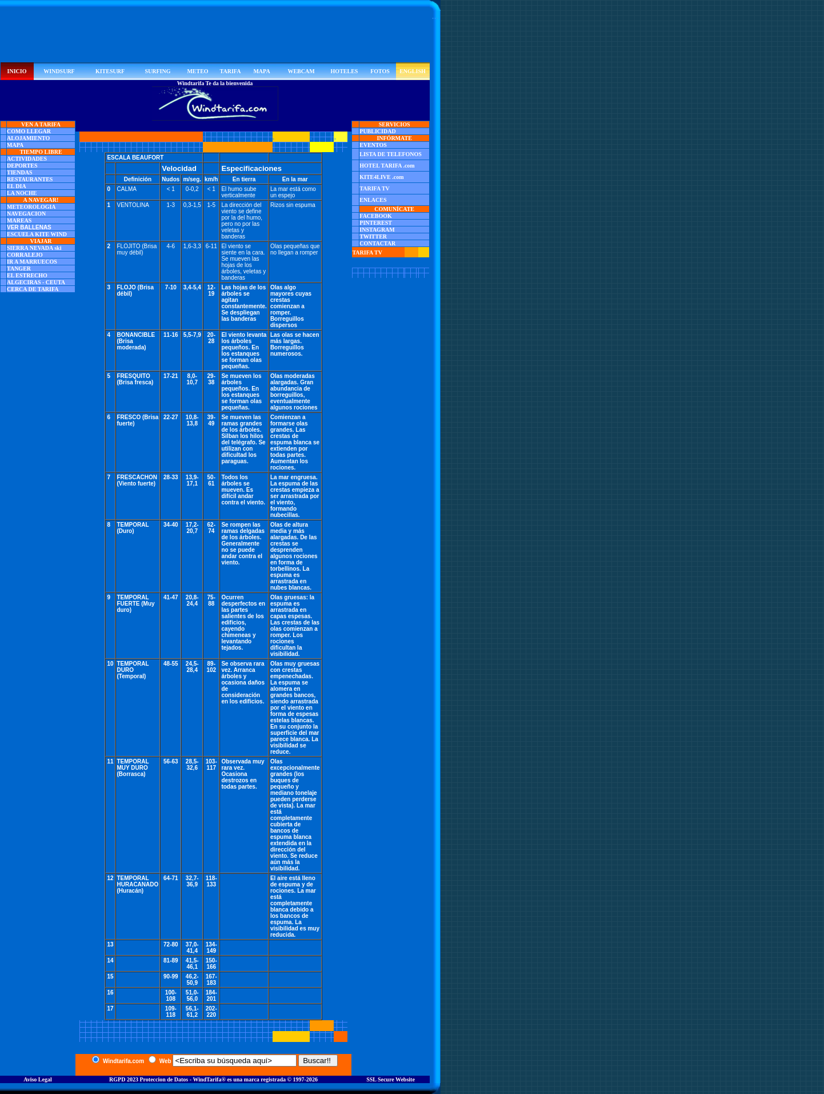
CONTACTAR (377, 243)
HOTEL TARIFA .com (386, 165)
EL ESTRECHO (27, 275)
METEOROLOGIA (31, 207)
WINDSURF (58, 71)
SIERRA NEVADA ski (34, 248)
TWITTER (373, 236)
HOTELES (344, 71)
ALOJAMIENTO (28, 138)
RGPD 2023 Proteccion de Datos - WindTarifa (165, 1079)
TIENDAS (19, 172)
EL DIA (16, 186)
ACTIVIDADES (27, 159)
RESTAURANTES (30, 179)
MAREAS (19, 220)
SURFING (157, 71)
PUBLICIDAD (377, 131)
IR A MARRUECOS (32, 261)
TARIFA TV (374, 188)
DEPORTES (22, 165)
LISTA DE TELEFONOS (390, 154)
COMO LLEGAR (29, 131)
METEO (197, 71)
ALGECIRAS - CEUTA (36, 282)
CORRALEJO (25, 255)
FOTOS (380, 71)
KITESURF (110, 71)
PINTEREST (375, 223)
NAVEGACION (26, 213)
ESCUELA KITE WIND (37, 234)
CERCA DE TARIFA (33, 289)
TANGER (19, 268)
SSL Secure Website (390, 1079)
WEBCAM (300, 71)
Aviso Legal (37, 1079)
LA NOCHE (22, 193)
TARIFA (230, 71)
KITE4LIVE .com (381, 177)
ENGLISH (412, 71)
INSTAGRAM (376, 229)
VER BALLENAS (29, 227)
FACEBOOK (375, 216)
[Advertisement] (215, 36)
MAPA (261, 71)
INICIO (17, 71)
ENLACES (372, 200)
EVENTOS (373, 145)
